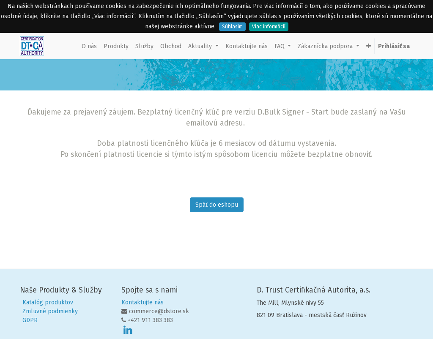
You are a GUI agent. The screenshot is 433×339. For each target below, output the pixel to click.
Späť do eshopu (216, 204)
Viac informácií (268, 27)
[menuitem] (89, 46)
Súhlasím (232, 27)
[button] (368, 46)
